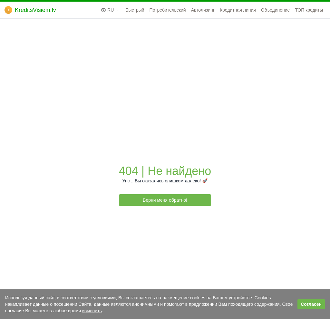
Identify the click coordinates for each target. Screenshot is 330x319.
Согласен (311, 304)
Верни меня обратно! (165, 200)
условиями (104, 297)
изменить (92, 310)
